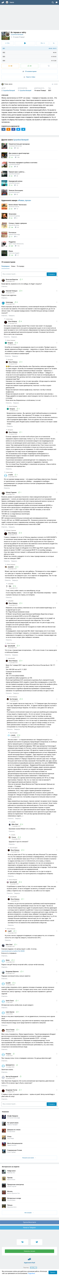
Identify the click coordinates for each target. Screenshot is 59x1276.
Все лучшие (29, 1212)
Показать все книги (29, 1158)
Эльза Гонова (10, 1029)
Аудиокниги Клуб (29, 1258)
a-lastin (10, 474)
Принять (53, 1272)
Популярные (5, 266)
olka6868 (11, 567)
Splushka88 (11, 646)
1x (53, 43)
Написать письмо (29, 1251)
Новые (13, 266)
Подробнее (31, 1273)
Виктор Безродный (12, 1076)
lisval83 (8, 983)
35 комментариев (29, 71)
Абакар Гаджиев (11, 492)
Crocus (14, 837)
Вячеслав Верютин (12, 279)
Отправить (51, 274)
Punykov (8, 1054)
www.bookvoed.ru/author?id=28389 (13, 951)
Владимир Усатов (11, 1090)
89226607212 (10, 1065)
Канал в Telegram (29, 1227)
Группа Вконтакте (29, 1222)
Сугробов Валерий (17, 34)
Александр (9, 302)
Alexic (8, 960)
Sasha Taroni (10, 1000)
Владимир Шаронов (12, 971)
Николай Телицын (12, 291)
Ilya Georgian (14, 699)
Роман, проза (6, 84)
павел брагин (10, 1012)
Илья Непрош (12, 321)
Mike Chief (15, 824)
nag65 (10, 931)
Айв (10, 586)
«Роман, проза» (24, 200)
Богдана (10, 343)
